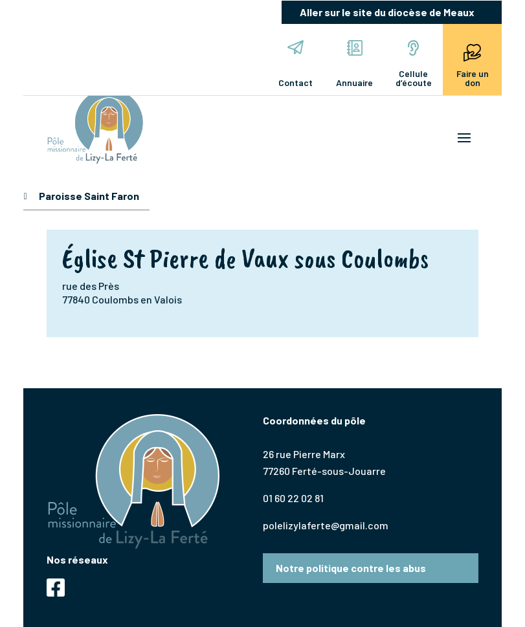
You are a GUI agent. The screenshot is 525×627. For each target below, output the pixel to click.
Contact (295, 64)
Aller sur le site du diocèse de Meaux (387, 12)
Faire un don (472, 64)
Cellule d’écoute (414, 64)
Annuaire (354, 64)
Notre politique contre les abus (351, 568)
